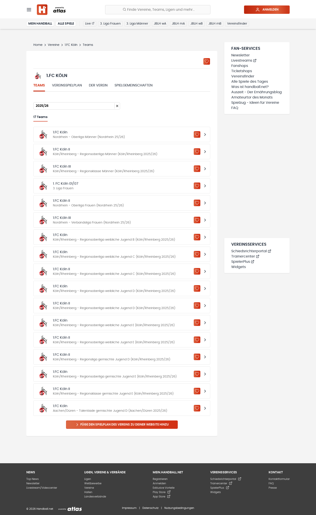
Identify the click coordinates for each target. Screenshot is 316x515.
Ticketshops (241, 71)
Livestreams (244, 60)
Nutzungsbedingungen (179, 508)
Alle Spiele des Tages (249, 81)
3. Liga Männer (137, 23)
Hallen (88, 492)
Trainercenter (245, 256)
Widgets (238, 267)
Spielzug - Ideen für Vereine (255, 102)
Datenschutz (150, 508)
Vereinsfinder (237, 23)
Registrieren (160, 479)
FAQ (234, 108)
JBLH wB (196, 23)
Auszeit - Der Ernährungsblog (256, 92)
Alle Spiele (66, 23)
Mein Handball (40, 23)
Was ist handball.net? (250, 87)
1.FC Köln (71, 44)
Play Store (162, 492)
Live (89, 23)
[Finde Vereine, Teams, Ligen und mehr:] (157, 9)
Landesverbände (95, 496)
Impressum (129, 508)
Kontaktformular (279, 479)
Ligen (87, 479)
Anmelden (266, 9)
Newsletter (240, 55)
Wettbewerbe (92, 483)
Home (38, 44)
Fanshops (239, 66)
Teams (39, 85)
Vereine (53, 44)
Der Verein (98, 85)
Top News (32, 479)
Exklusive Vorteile (163, 487)
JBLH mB (214, 23)
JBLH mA (178, 23)
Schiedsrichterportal (251, 251)
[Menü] (29, 9)
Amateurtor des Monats (252, 97)
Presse (273, 487)
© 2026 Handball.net (39, 509)
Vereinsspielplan (67, 85)
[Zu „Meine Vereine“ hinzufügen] (206, 61)
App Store (162, 496)
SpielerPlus (242, 261)
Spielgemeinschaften (134, 85)
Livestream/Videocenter (41, 487)
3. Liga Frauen (110, 23)
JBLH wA (160, 23)
